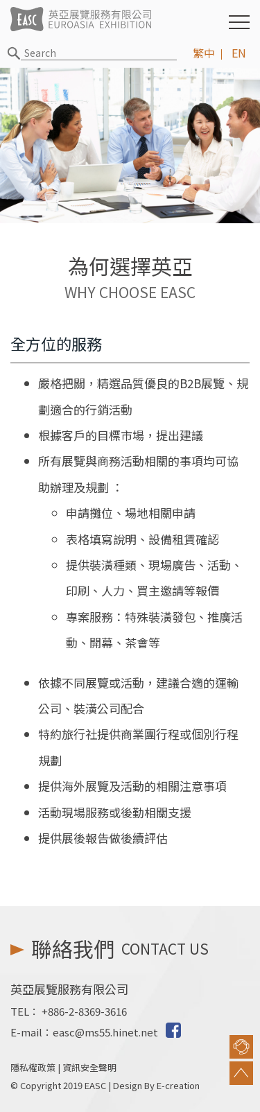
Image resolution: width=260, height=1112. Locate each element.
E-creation (178, 1085)
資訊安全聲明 (89, 1067)
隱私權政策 (32, 1067)
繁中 (204, 52)
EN (239, 52)
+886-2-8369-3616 (84, 1011)
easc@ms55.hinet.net (105, 1032)
